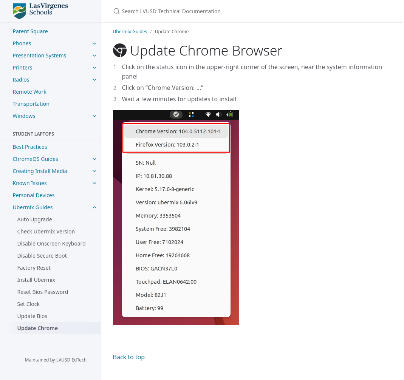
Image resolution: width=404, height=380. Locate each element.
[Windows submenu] (94, 116)
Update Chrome (37, 328)
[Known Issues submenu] (94, 183)
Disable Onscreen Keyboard (51, 243)
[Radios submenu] (94, 80)
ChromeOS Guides (35, 158)
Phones (22, 43)
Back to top (129, 357)
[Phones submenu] (94, 43)
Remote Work (29, 91)
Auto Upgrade (34, 219)
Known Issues (30, 183)
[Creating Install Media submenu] (94, 171)
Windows (24, 115)
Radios (21, 79)
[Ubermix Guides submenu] (94, 207)
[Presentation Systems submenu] (94, 55)
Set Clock (28, 303)
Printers (23, 67)
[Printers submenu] (94, 68)
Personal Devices (34, 195)
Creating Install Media (40, 171)
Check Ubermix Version (46, 231)
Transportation (31, 103)
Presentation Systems (40, 55)
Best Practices (30, 146)
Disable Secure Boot (42, 255)
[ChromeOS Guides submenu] (94, 159)
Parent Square (30, 31)
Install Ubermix (36, 279)
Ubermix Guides (33, 207)
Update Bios (32, 316)
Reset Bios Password (42, 291)
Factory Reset (34, 267)
